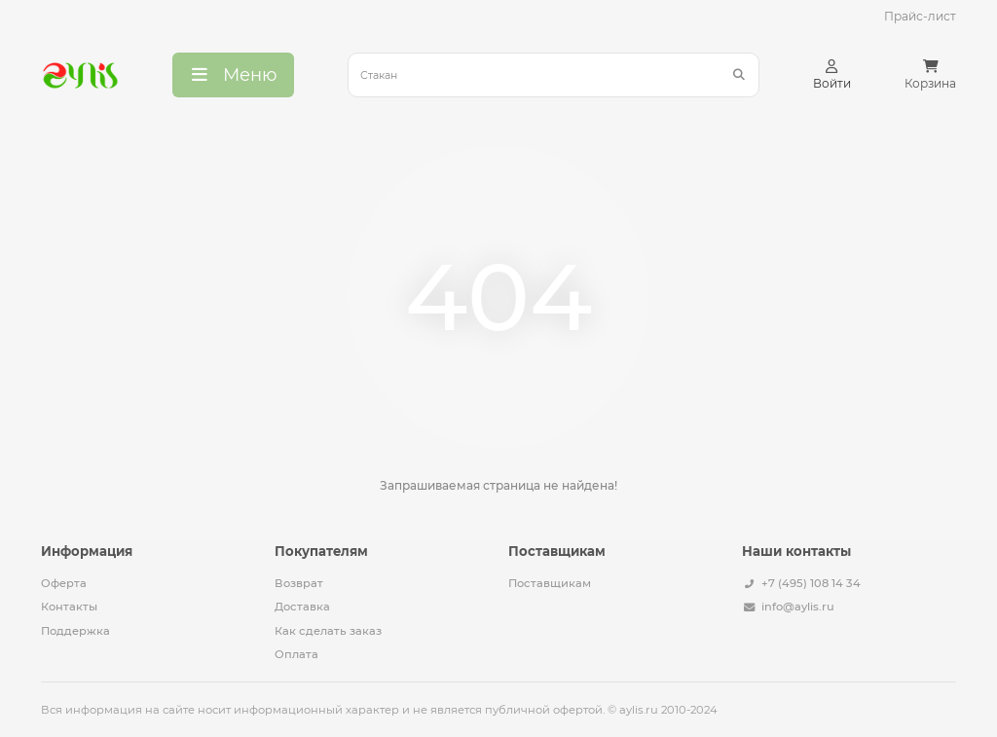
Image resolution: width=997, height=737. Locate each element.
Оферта (64, 583)
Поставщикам (549, 583)
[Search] (553, 75)
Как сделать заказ (328, 631)
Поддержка (75, 631)
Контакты (69, 606)
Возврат (299, 583)
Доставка (302, 606)
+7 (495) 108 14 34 (811, 583)
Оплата (296, 654)
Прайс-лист (920, 16)
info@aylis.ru (797, 606)
